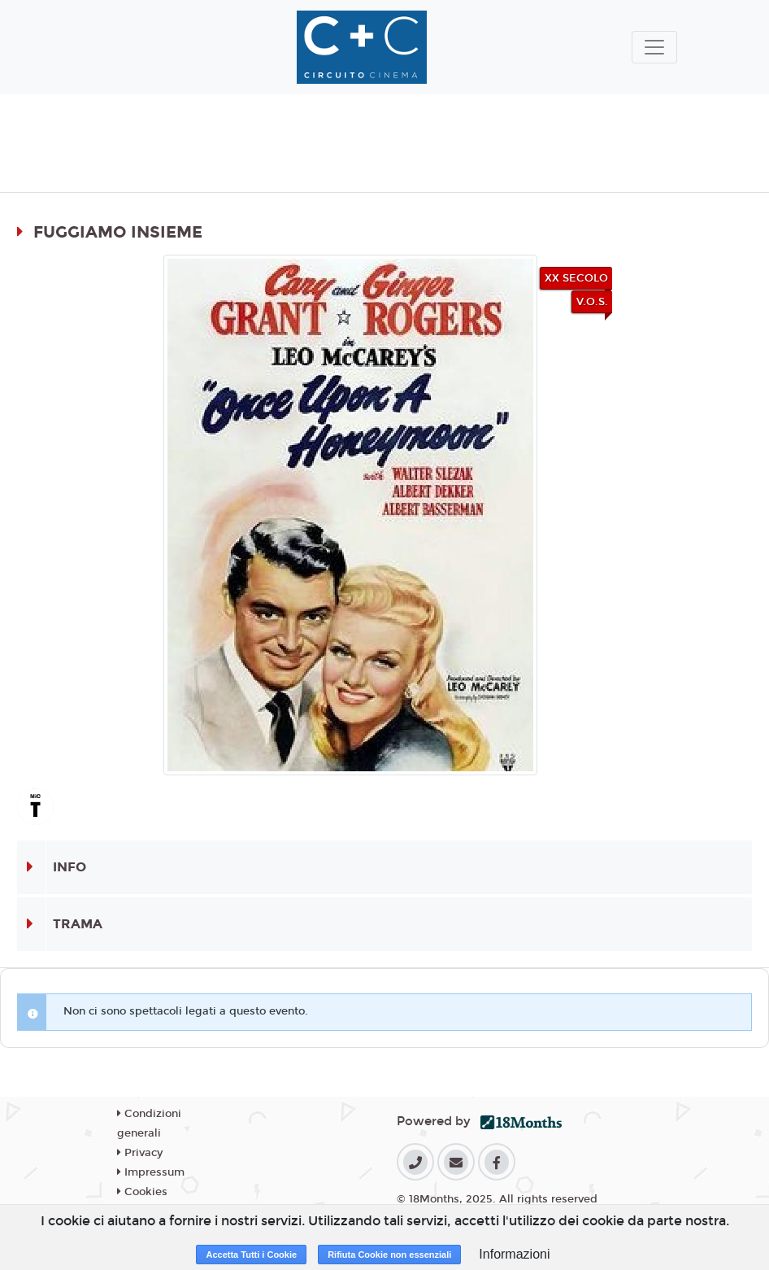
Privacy (140, 1152)
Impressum (151, 1172)
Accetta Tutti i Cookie (251, 1254)
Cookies (142, 1191)
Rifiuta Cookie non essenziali (389, 1254)
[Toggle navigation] (654, 47)
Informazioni (514, 1254)
